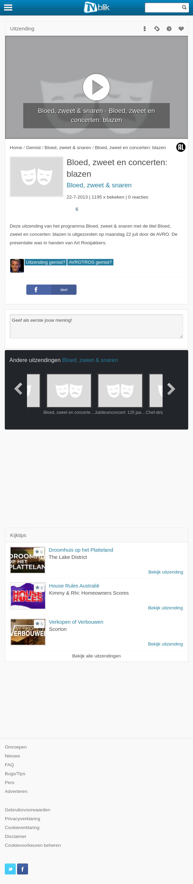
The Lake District (68, 557)
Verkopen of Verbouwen (76, 622)
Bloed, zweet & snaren (99, 185)
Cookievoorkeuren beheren (33, 845)
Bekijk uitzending (165, 572)
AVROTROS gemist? (90, 262)
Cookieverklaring (22, 827)
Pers (9, 782)
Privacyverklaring (22, 818)
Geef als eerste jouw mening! (96, 326)
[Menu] (8, 7)
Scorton (58, 629)
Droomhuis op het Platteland (81, 550)
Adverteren (16, 791)
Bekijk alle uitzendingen (96, 655)
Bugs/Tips (15, 773)
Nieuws (12, 755)
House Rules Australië (74, 586)
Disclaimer (15, 836)
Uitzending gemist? (46, 262)
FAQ (9, 764)
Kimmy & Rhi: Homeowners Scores (89, 593)
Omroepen (16, 747)
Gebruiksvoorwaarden (27, 809)
